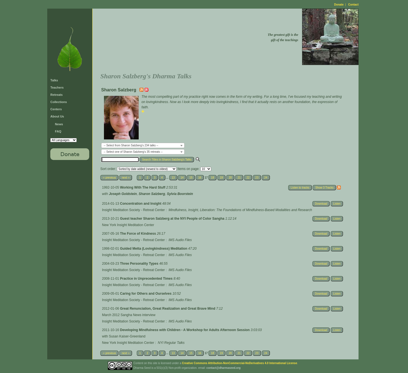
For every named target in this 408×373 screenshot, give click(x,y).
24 (265, 177)
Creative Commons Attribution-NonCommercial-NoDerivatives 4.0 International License (239, 363)
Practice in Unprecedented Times (147, 279)
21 (239, 177)
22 (248, 177)
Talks (54, 80)
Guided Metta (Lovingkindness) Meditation (154, 249)
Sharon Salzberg (152, 194)
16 (199, 177)
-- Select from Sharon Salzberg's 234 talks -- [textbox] (131, 145)
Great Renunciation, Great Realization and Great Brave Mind (168, 309)
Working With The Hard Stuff (143, 187)
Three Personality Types (139, 264)
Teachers (57, 87)
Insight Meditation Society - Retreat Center (133, 210)
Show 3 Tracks (324, 187)
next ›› (126, 177)
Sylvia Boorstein (180, 194)
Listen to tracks (300, 187)
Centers (56, 109)
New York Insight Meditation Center (128, 225)
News (59, 124)
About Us (57, 116)
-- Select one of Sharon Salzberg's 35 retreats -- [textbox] (133, 151)
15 (190, 177)
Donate (339, 4)
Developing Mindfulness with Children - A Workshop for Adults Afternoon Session (185, 330)
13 (173, 177)
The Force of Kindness (138, 234)
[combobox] (143, 145)
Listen (337, 203)
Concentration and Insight (141, 204)
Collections (58, 102)
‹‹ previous (109, 177)
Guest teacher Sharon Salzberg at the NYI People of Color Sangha (172, 219)
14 (181, 177)
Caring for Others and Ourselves (146, 294)
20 (230, 177)
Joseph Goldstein (123, 194)
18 (212, 177)
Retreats (56, 94)
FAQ (58, 131)
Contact (353, 4)
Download (321, 203)
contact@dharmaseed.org (224, 367)
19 (221, 177)
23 (256, 177)
